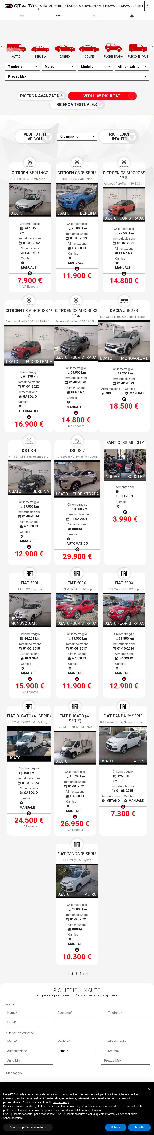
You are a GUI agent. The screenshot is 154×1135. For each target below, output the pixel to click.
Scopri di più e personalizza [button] (28, 1127)
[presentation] (77, 959)
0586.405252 (72, 1079)
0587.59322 (121, 1079)
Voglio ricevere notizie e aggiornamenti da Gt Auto (101, 947)
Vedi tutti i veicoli (48, 135)
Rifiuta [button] (115, 1127)
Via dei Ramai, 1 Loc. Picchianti (73, 1070)
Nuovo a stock (46, 1038)
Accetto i (40, 947)
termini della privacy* (48, 947)
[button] (149, 1088)
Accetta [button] (139, 1127)
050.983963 (21, 1076)
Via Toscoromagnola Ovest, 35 (123, 1070)
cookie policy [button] (61, 1102)
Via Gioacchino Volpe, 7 (26, 1069)
